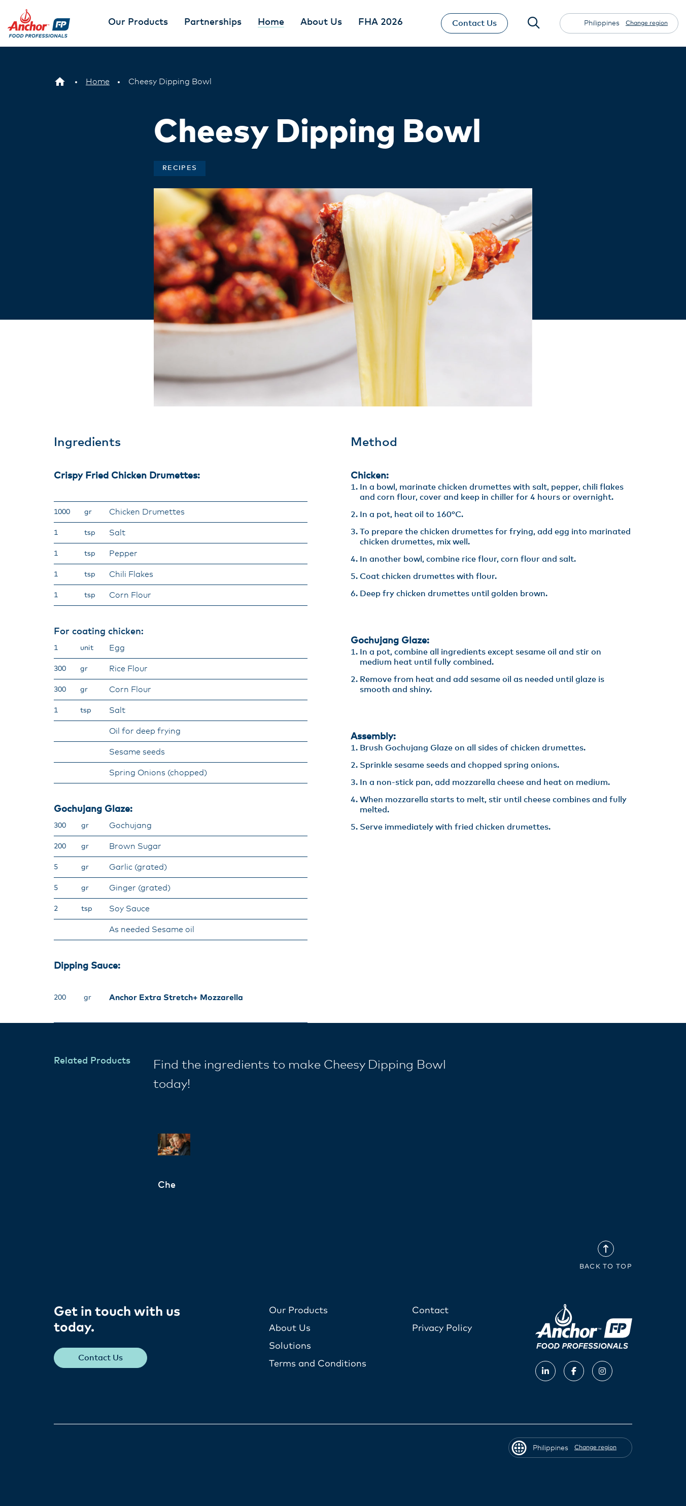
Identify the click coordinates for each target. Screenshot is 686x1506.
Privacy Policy (442, 1327)
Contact (430, 1310)
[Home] (98, 81)
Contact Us (473, 23)
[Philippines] (60, 81)
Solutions (290, 1345)
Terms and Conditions (317, 1363)
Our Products (298, 1310)
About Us (290, 1327)
